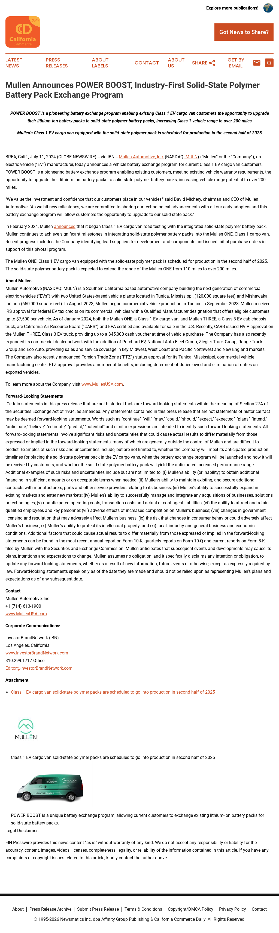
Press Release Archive (50, 909)
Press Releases (57, 63)
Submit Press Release (98, 909)
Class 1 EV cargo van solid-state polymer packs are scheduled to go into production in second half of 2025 (113, 692)
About (18, 909)
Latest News (14, 63)
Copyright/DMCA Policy (190, 909)
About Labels (100, 63)
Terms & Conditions (143, 909)
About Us (176, 63)
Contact (147, 63)
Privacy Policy (232, 909)
